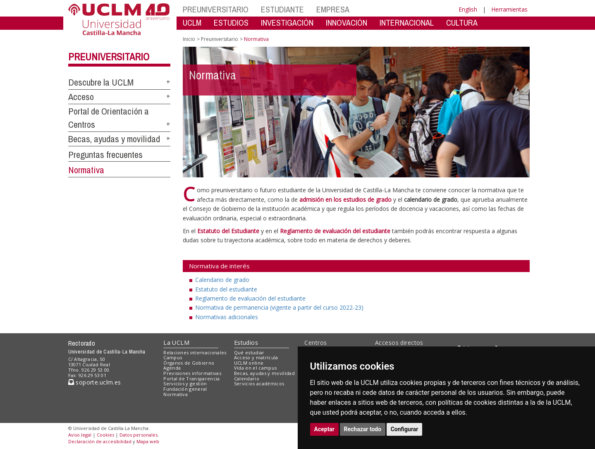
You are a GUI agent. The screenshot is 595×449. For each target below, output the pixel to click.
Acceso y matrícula (256, 357)
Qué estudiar (249, 352)
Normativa (86, 170)
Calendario (246, 378)
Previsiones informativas (192, 373)
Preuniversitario (108, 56)
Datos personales (138, 435)
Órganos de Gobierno (188, 363)
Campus (172, 357)
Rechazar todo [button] (363, 429)
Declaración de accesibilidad (99, 441)
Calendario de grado (222, 280)
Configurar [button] (404, 429)
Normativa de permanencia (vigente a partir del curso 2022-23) (279, 307)
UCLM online (249, 363)
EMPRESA (332, 9)
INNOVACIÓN (346, 22)
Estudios (246, 342)
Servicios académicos (259, 383)
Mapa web (147, 441)
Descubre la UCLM (101, 82)
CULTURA (462, 22)
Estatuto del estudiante (226, 289)
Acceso (81, 97)
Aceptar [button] (324, 429)
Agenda (172, 368)
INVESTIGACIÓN (287, 22)
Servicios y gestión (185, 383)
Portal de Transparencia (191, 378)
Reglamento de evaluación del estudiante (250, 298)
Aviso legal (79, 435)
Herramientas (509, 9)
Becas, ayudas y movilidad (114, 139)
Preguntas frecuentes (105, 154)
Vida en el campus (255, 368)
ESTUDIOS (231, 22)
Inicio (189, 39)
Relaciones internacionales (195, 352)
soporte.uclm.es (94, 382)
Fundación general (185, 389)
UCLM (192, 22)
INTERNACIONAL (407, 22)
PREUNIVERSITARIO (216, 9)
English (468, 9)
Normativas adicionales (226, 317)
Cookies (105, 435)
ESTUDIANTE (282, 9)
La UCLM (176, 342)
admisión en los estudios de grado (345, 199)
